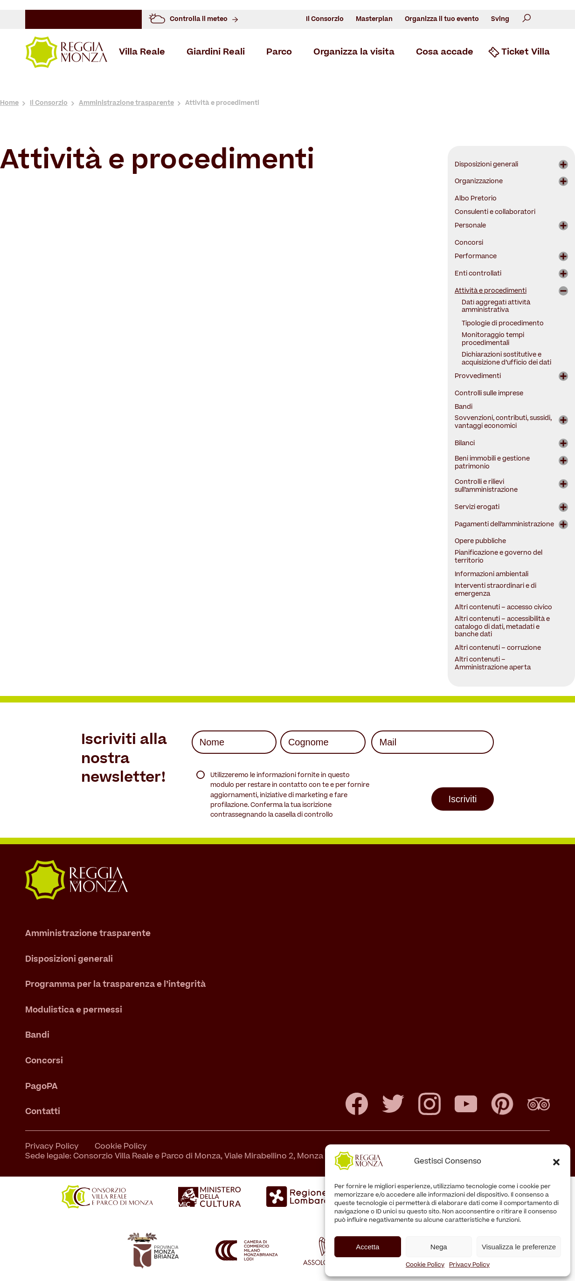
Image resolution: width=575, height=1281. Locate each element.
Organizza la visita (354, 52)
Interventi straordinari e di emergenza (495, 591)
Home (9, 103)
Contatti (42, 1112)
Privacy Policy (469, 1265)
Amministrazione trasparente (126, 103)
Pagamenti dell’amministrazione (504, 525)
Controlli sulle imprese (489, 394)
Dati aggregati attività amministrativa (496, 307)
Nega (438, 1247)
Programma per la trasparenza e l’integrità (115, 985)
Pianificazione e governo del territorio (498, 558)
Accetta (367, 1247)
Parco (279, 52)
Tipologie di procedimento (503, 324)
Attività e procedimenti (491, 292)
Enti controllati (478, 274)
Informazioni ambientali (491, 575)
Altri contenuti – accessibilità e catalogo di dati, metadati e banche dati (502, 628)
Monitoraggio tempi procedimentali (493, 340)
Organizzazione (479, 182)
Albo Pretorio (476, 199)
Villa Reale (142, 52)
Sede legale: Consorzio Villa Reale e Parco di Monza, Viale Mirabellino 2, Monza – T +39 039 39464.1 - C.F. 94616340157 (246, 1157)
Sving (500, 19)
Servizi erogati (477, 508)
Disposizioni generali (486, 165)
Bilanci (465, 444)
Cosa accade (444, 52)
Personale (470, 226)
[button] (556, 1162)
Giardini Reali (216, 52)
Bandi (463, 408)
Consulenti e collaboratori (495, 213)
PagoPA (41, 1086)
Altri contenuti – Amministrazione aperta (493, 664)
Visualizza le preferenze (519, 1247)
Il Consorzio (325, 19)
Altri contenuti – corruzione (498, 649)
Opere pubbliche (480, 542)
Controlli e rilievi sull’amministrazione (486, 487)
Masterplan (374, 19)
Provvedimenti (478, 377)
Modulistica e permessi (73, 1010)
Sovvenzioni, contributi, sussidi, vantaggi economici (503, 423)
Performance (476, 257)
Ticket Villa (525, 52)
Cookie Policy (425, 1265)
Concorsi (469, 244)
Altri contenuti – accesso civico (503, 608)
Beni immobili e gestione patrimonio (492, 463)
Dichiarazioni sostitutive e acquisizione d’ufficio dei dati (506, 359)
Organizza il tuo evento (442, 19)
